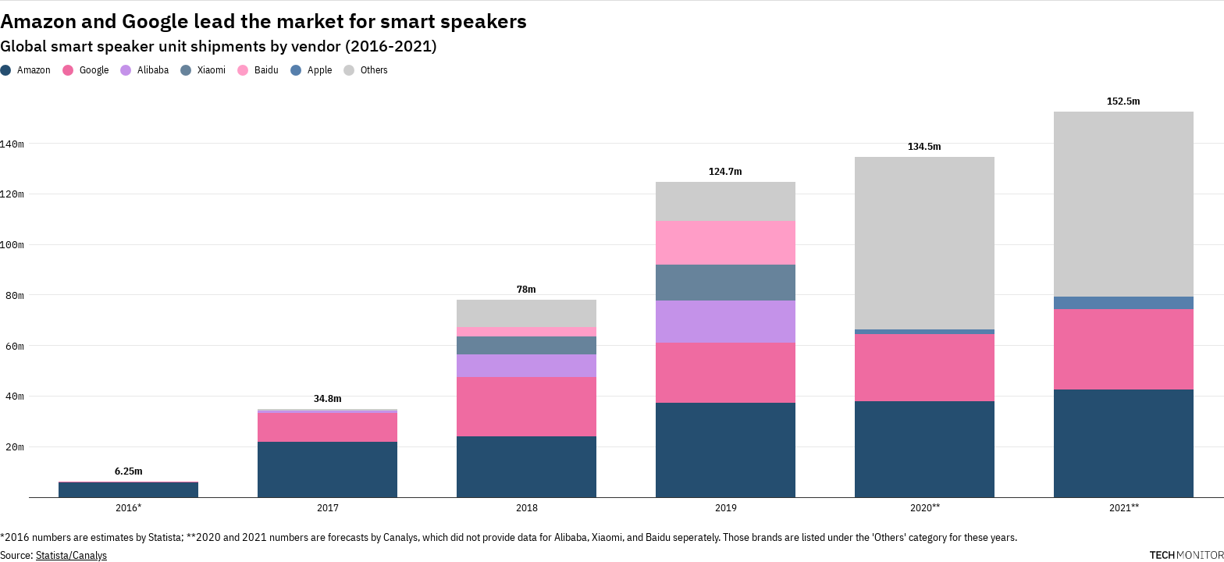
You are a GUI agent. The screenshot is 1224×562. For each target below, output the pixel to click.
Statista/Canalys (71, 555)
